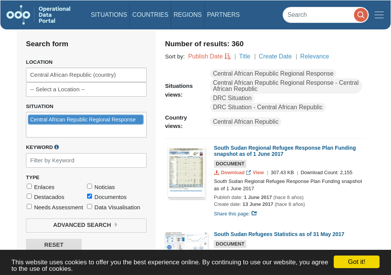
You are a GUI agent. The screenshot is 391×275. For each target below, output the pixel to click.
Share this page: (235, 214)
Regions (188, 14)
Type (32, 177)
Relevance (314, 56)
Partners (223, 14)
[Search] (326, 15)
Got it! (356, 261)
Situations (109, 14)
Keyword (42, 147)
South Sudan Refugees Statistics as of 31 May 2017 (279, 234)
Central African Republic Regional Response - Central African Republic (286, 85)
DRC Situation (232, 98)
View (255, 172)
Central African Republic (246, 121)
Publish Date (205, 56)
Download (230, 172)
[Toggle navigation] (379, 15)
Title (244, 56)
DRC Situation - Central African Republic (268, 107)
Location (39, 62)
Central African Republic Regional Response (273, 73)
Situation (39, 106)
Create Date (275, 56)
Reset (53, 245)
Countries (150, 14)
